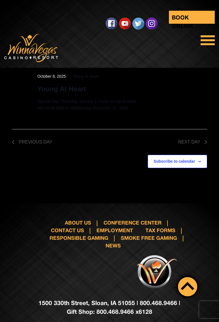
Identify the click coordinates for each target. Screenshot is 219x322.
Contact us (67, 230)
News (113, 245)
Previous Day (32, 142)
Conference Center (133, 222)
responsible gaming (79, 238)
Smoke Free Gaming (149, 238)
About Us (78, 222)
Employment (114, 230)
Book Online (183, 19)
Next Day (192, 142)
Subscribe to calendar (174, 161)
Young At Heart (61, 89)
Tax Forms (160, 230)
